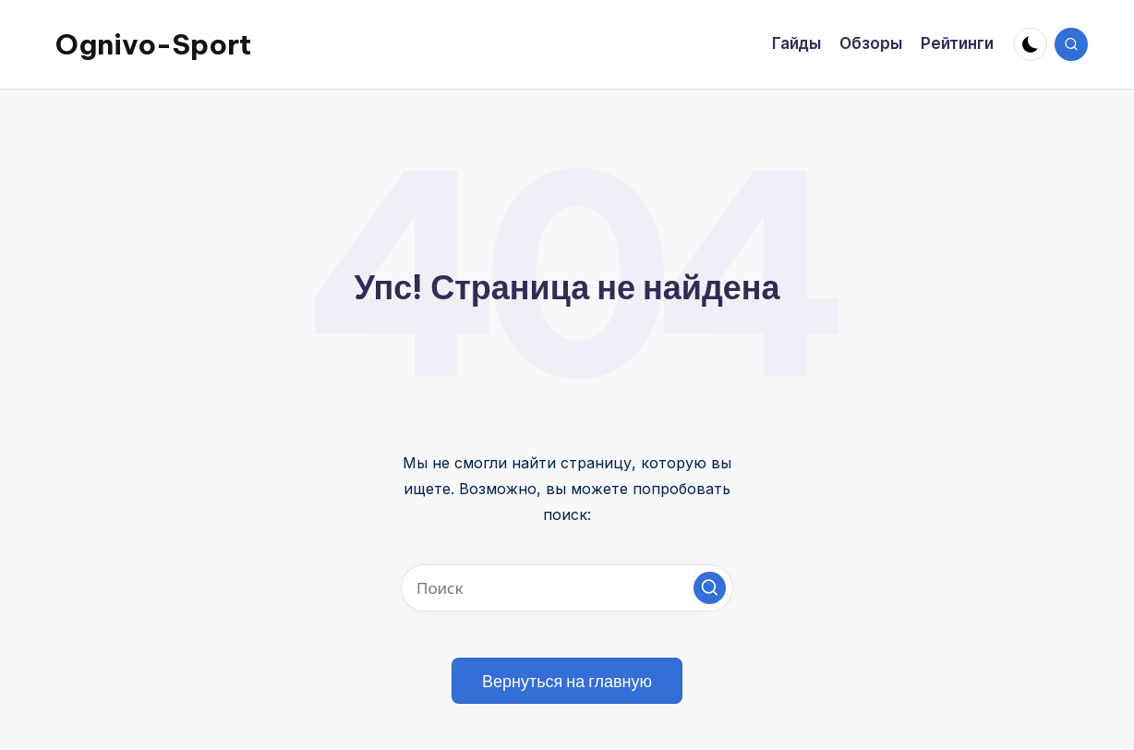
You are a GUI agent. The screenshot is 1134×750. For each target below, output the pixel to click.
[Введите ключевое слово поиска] (567, 587)
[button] (710, 588)
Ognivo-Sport (153, 44)
